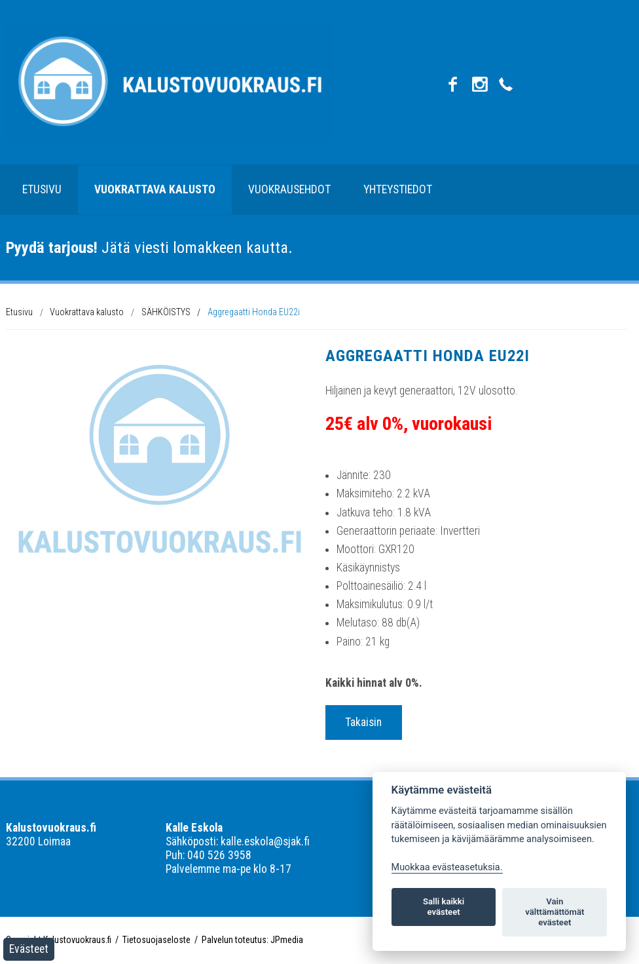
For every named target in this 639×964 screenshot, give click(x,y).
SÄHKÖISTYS (166, 312)
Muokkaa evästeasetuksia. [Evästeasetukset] (447, 867)
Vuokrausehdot (289, 189)
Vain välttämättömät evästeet (554, 912)
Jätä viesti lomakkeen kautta (147, 247)
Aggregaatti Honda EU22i (254, 312)
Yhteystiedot (397, 189)
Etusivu (42, 189)
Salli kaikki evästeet (443, 907)
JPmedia (286, 940)
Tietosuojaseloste (156, 940)
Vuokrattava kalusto (154, 189)
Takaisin (363, 722)
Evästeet (28, 948)
